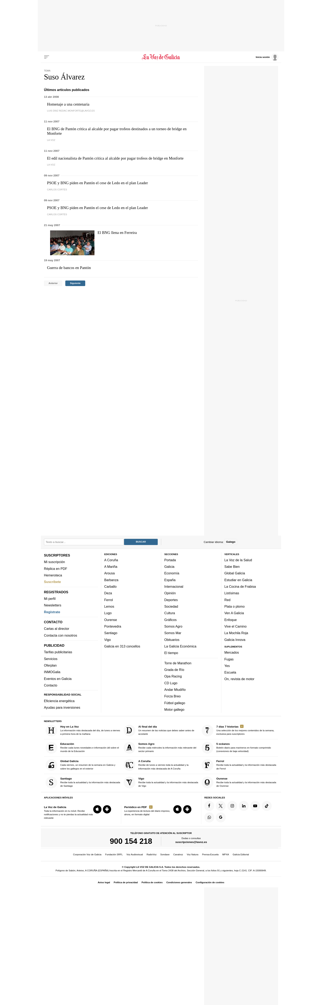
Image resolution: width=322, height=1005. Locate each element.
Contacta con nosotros (60, 635)
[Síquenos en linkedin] (244, 806)
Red (227, 599)
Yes (227, 665)
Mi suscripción (54, 562)
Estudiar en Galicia (238, 580)
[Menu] (47, 57)
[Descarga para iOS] (97, 809)
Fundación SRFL (114, 854)
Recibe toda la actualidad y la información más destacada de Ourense (239, 782)
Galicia (169, 566)
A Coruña (111, 560)
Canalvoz (178, 854)
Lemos (109, 606)
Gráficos (170, 619)
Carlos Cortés (57, 189)
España (170, 580)
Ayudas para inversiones (62, 707)
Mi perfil (50, 598)
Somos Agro (173, 626)
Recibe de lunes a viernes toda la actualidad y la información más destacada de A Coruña (156, 765)
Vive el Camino (235, 626)
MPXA (225, 854)
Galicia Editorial (241, 854)
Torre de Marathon (177, 663)
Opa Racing (173, 676)
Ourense (110, 619)
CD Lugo (170, 683)
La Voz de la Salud (238, 560)
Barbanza (111, 580)
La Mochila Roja (236, 633)
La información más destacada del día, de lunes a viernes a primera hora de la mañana (83, 730)
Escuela (230, 672)
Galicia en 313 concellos (122, 646)
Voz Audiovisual (134, 854)
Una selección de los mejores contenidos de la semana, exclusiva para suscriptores (238, 730)
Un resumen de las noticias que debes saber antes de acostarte (159, 730)
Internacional (173, 586)
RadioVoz (152, 854)
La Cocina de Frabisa (240, 586)
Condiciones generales (179, 882)
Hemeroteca (53, 575)
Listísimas (231, 593)
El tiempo (171, 653)
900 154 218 (131, 841)
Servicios (50, 658)
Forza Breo (172, 696)
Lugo (108, 613)
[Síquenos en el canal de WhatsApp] (209, 817)
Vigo (107, 639)
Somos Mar (172, 633)
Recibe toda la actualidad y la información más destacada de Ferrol (239, 765)
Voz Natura (192, 854)
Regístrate (52, 612)
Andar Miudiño (175, 689)
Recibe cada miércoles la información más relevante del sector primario (160, 748)
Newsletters (52, 605)
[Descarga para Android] (107, 809)
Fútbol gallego (174, 703)
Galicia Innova (234, 639)
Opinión (170, 593)
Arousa (109, 573)
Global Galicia (234, 573)
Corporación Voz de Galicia (87, 854)
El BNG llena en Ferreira (117, 232)
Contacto (50, 685)
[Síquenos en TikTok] (267, 806)
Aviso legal (104, 882)
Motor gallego (174, 709)
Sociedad (171, 606)
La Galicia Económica (180, 646)
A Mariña (110, 566)
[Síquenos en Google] (221, 817)
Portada (170, 560)
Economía (171, 573)
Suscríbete (52, 582)
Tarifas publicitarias (58, 652)
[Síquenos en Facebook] (209, 806)
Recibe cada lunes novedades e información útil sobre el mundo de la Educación (82, 748)
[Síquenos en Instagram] (232, 806)
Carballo (110, 586)
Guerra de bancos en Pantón (69, 268)
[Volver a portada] (161, 57)
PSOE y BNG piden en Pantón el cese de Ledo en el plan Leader (97, 183)
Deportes (171, 599)
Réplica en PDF (55, 568)
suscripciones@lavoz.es (191, 842)
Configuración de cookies (210, 882)
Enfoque (230, 619)
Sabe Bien (232, 566)
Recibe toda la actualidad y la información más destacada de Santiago (83, 782)
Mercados (231, 652)
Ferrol (108, 599)
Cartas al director (56, 628)
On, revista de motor (239, 679)
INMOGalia (52, 672)
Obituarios (171, 639)
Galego (230, 541)
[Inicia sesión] (266, 57)
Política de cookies (152, 882)
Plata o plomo (234, 606)
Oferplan (50, 665)
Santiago (110, 633)
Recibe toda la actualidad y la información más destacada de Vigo (161, 782)
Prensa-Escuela (210, 854)
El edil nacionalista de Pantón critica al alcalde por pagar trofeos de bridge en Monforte (115, 158)
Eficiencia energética (59, 701)
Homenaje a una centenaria (68, 104)
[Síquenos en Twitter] (221, 806)
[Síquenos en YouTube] (255, 806)
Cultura (169, 613)
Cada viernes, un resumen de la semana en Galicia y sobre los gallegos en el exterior (80, 765)
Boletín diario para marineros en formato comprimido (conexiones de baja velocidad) (236, 748)
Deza (108, 593)
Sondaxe (165, 854)
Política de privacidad (126, 882)
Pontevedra (112, 626)
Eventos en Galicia (58, 678)
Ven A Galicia (234, 613)
